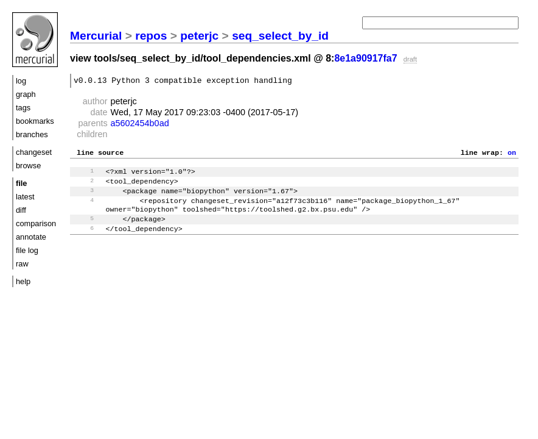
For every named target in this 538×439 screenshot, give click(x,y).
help (23, 281)
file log (27, 250)
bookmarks (35, 121)
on (512, 155)
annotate (31, 236)
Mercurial (96, 35)
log (21, 80)
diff (21, 210)
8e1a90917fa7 (365, 58)
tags (23, 107)
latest (25, 196)
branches (32, 134)
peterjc (199, 35)
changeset (34, 152)
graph (26, 94)
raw (22, 263)
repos (151, 35)
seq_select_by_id (280, 35)
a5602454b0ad (140, 125)
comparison (36, 223)
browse (28, 165)
